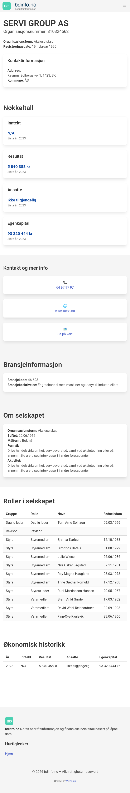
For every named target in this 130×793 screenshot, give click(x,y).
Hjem (9, 754)
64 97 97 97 (65, 287)
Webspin (71, 781)
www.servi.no (65, 311)
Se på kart (65, 334)
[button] (124, 5)
